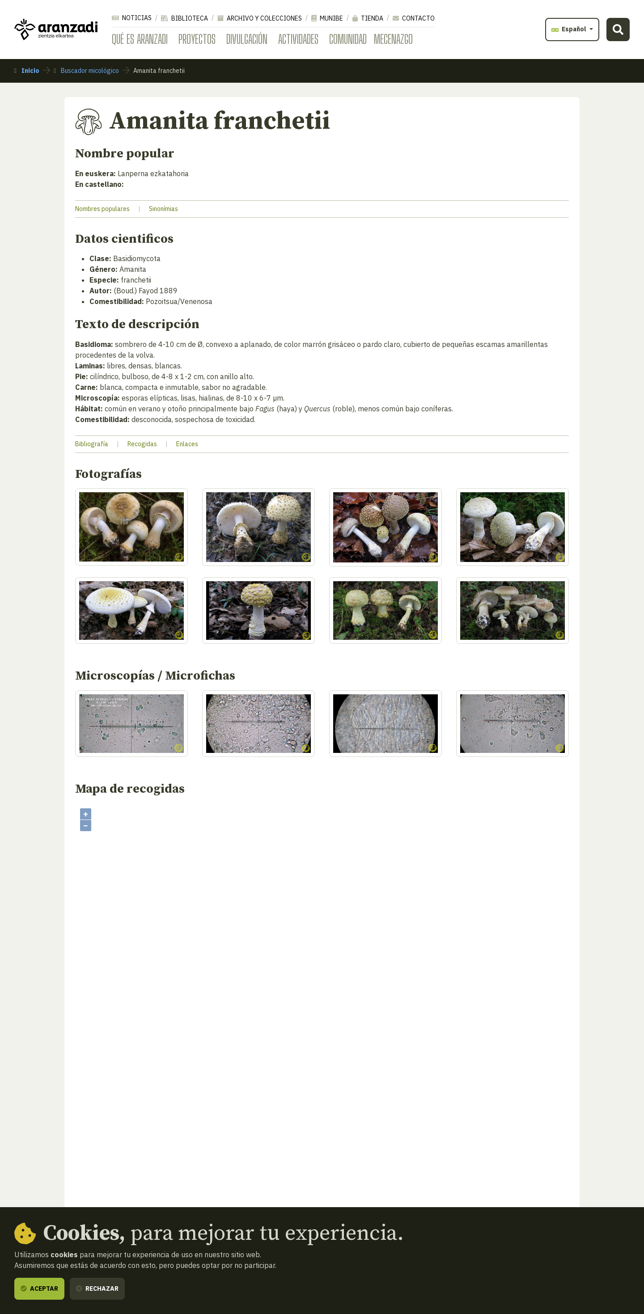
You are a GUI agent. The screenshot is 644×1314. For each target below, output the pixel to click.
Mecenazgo (393, 38)
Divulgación (246, 38)
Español (569, 29)
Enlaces (187, 444)
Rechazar (97, 1288)
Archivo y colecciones (259, 18)
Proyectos (197, 38)
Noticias (132, 18)
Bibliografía (91, 444)
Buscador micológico (86, 71)
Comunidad (348, 38)
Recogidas (142, 444)
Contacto (414, 18)
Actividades (298, 38)
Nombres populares (102, 209)
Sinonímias (163, 209)
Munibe (327, 18)
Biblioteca (184, 18)
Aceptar (39, 1288)
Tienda (367, 18)
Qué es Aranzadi (140, 38)
